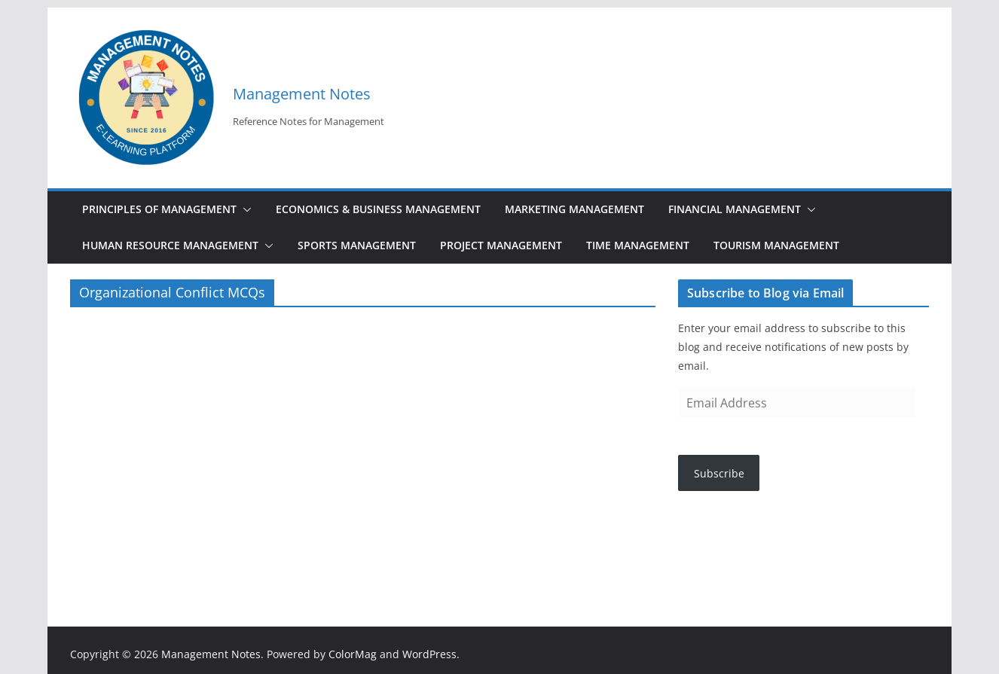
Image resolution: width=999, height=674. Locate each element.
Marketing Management (574, 209)
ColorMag (352, 654)
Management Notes (302, 94)
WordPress (429, 654)
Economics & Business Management (378, 209)
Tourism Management (776, 245)
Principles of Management (159, 209)
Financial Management (734, 209)
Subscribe (719, 473)
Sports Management (357, 245)
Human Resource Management (170, 245)
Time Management (637, 245)
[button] (244, 209)
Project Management (501, 245)
